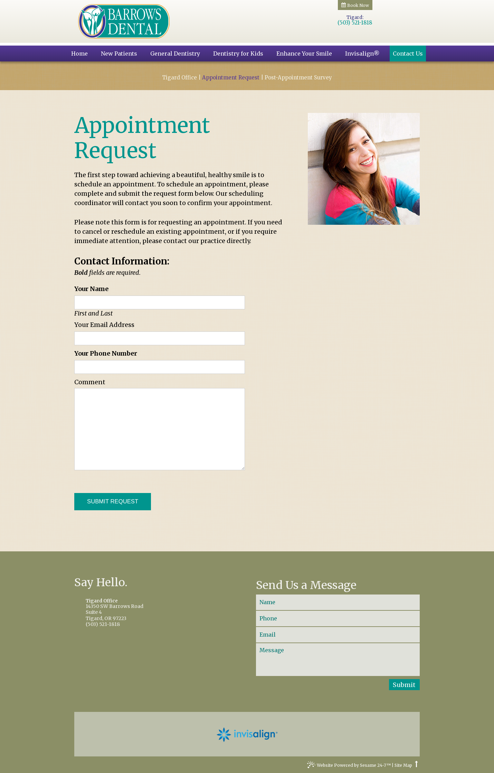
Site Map (403, 765)
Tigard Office (179, 78)
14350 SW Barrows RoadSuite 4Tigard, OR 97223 (156, 610)
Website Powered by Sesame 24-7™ (349, 766)
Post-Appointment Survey (298, 78)
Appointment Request (230, 78)
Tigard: (354, 17)
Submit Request (112, 501)
